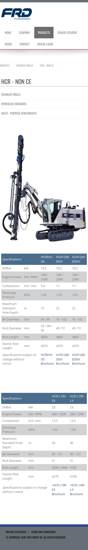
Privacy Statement (16, 532)
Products (44, 32)
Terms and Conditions (43, 532)
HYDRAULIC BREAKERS (13, 103)
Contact (24, 44)
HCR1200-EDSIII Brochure (79, 359)
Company (24, 32)
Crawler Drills (24, 65)
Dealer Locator (67, 32)
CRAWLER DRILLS (10, 94)
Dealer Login (45, 44)
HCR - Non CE (47, 65)
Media (8, 44)
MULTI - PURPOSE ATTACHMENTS (19, 113)
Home (8, 32)
